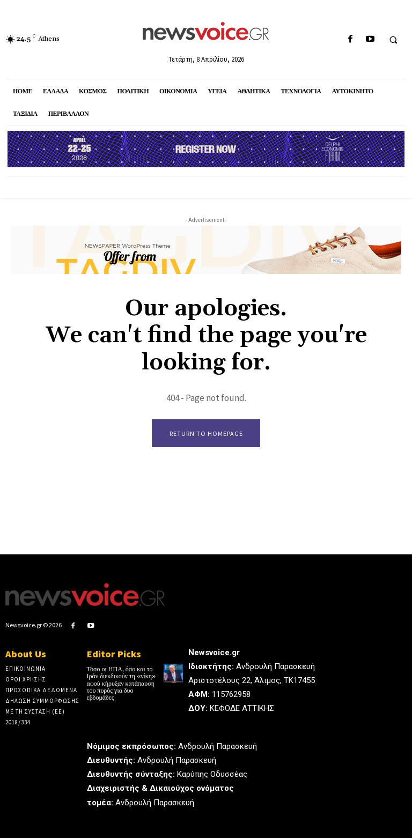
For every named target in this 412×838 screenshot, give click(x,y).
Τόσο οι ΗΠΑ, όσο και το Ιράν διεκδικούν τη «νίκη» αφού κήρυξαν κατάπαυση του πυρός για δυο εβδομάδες (121, 683)
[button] (393, 39)
